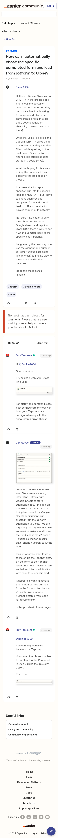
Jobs (29, 792)
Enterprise (29, 797)
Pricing (29, 771)
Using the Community (20, 729)
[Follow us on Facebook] (22, 817)
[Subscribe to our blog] (35, 817)
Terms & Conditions (16, 760)
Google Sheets (31, 286)
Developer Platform (29, 782)
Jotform (12, 286)
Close (11, 294)
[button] (50, 6)
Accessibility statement (40, 760)
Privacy (45, 833)
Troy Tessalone (24, 355)
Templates (29, 803)
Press (29, 787)
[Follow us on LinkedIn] (28, 817)
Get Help (9, 23)
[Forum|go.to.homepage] (22, 5)
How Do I (11, 39)
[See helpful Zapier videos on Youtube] (47, 817)
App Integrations (29, 808)
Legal (35, 833)
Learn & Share (30, 23)
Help (29, 777)
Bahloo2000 (22, 87)
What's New (11, 31)
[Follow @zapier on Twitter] (41, 817)
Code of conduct (18, 724)
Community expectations (22, 734)
